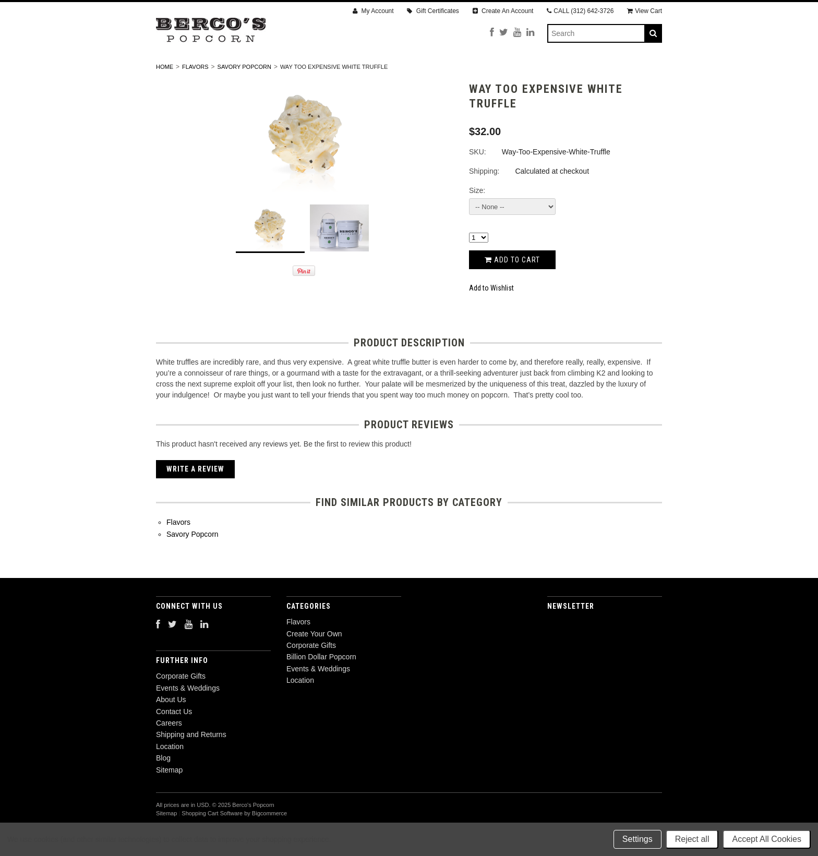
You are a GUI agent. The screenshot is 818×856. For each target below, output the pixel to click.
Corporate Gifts (345, 71)
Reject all (692, 839)
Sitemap (169, 797)
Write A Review (195, 497)
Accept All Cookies (766, 839)
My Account (373, 11)
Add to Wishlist (491, 316)
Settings (637, 839)
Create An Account (503, 11)
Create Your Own (257, 71)
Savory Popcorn (244, 94)
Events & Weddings (554, 71)
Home (164, 94)
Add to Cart (512, 287)
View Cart (644, 11)
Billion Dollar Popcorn (448, 71)
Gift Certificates (433, 11)
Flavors (185, 71)
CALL (580, 11)
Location (631, 71)
